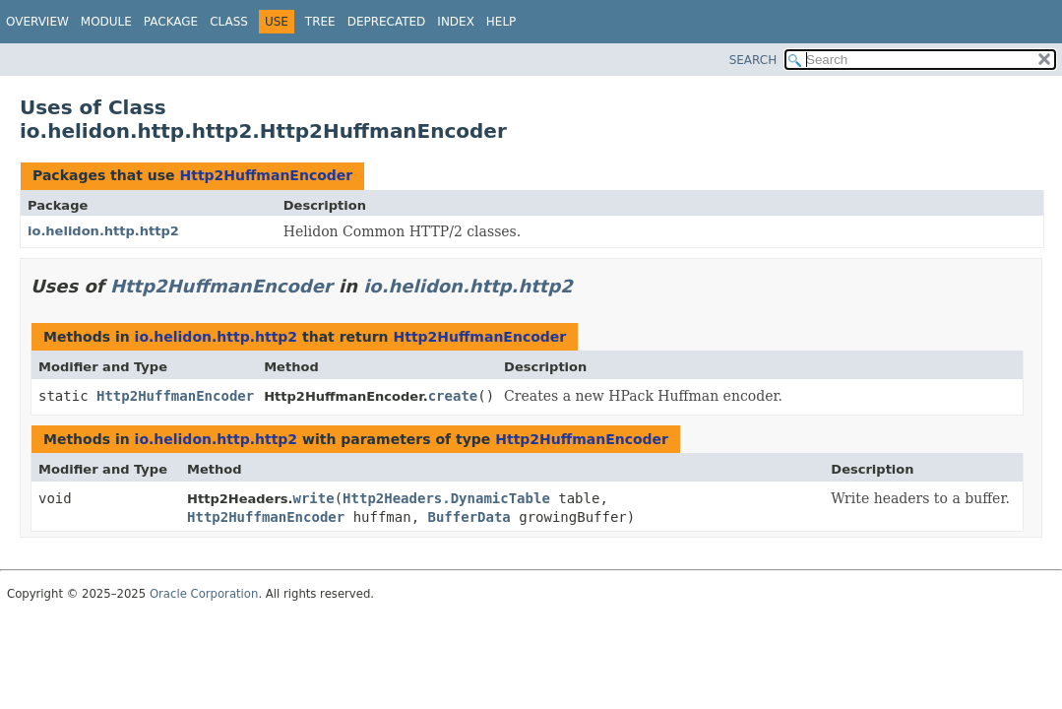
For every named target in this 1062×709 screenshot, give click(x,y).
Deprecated (386, 22)
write (314, 498)
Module (106, 22)
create (453, 396)
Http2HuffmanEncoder (265, 175)
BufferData (469, 517)
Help (501, 22)
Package (171, 22)
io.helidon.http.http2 (103, 231)
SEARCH (753, 60)
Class (229, 22)
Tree (320, 22)
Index (455, 22)
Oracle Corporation (204, 594)
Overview (37, 22)
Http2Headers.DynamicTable (446, 498)
